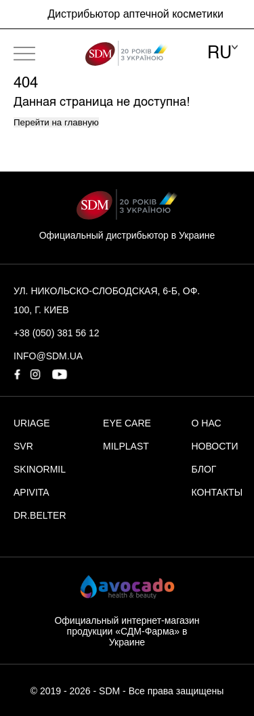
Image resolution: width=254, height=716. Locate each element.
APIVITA (31, 492)
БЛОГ (204, 469)
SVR (23, 446)
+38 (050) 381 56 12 (57, 332)
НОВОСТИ (215, 446)
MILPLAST (126, 446)
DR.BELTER (40, 515)
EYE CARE (127, 423)
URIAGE (32, 423)
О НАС (206, 423)
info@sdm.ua (48, 356)
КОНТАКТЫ (217, 492)
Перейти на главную (56, 122)
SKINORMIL (40, 469)
